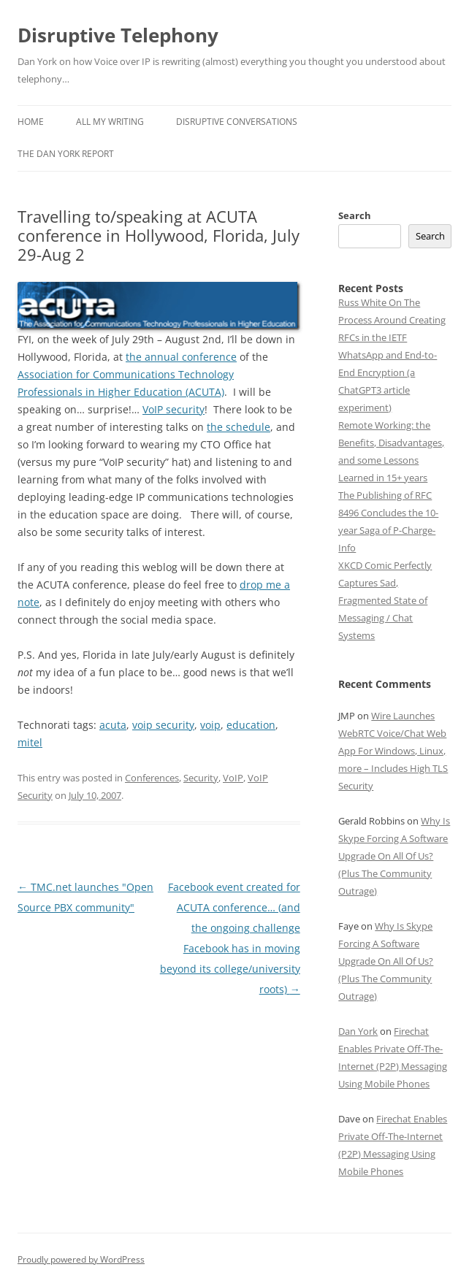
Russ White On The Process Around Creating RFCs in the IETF (392, 320)
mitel (30, 742)
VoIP (233, 777)
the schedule (238, 427)
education (250, 725)
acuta (112, 725)
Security (200, 777)
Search (354, 215)
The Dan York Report (66, 154)
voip (210, 725)
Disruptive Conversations (236, 121)
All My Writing (110, 121)
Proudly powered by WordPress (81, 1259)
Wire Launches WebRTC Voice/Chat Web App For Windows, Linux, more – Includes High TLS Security (393, 750)
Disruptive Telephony (118, 35)
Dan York (358, 1031)
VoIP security (173, 409)
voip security (163, 725)
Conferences (152, 777)
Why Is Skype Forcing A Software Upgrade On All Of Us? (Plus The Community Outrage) (394, 855)
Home (31, 121)
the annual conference (181, 357)
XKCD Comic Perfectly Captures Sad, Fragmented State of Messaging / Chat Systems (385, 600)
